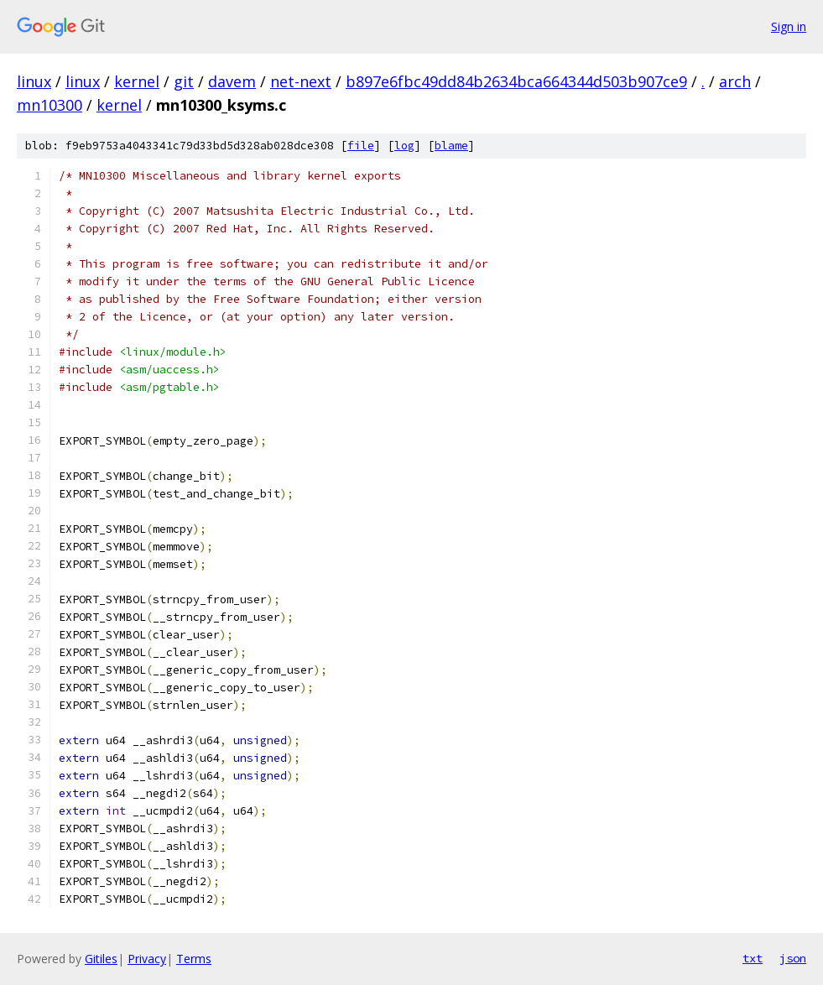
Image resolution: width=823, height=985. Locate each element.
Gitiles (101, 959)
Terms (193, 959)
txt (752, 958)
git (184, 81)
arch (735, 81)
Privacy (147, 959)
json (792, 958)
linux (34, 81)
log (404, 145)
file (360, 145)
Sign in (788, 26)
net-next (300, 81)
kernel (136, 81)
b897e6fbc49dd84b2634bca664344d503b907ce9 (516, 81)
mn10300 (49, 105)
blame (451, 145)
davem (232, 81)
